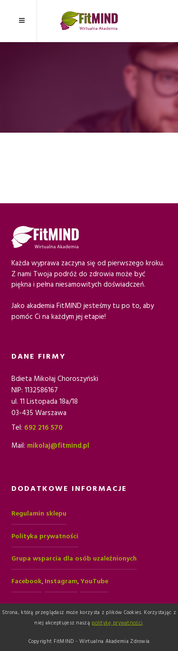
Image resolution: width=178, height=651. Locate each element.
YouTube (94, 581)
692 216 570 (43, 428)
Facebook (26, 581)
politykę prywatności (117, 622)
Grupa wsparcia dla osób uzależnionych (74, 558)
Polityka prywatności (44, 536)
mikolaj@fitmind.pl (58, 446)
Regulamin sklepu (38, 513)
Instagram (61, 581)
